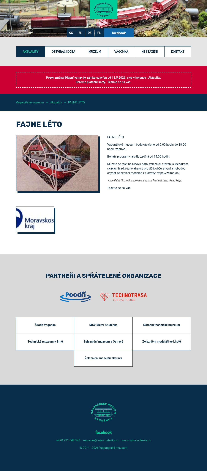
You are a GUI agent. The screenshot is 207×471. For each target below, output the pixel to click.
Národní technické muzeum (161, 325)
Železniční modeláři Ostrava (103, 358)
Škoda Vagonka (45, 325)
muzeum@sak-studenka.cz (101, 440)
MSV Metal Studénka (103, 325)
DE (90, 33)
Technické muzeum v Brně (45, 341)
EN (80, 33)
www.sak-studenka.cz (136, 440)
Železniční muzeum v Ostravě (103, 341)
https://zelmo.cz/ (168, 173)
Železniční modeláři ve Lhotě (161, 341)
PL (99, 33)
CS (71, 33)
